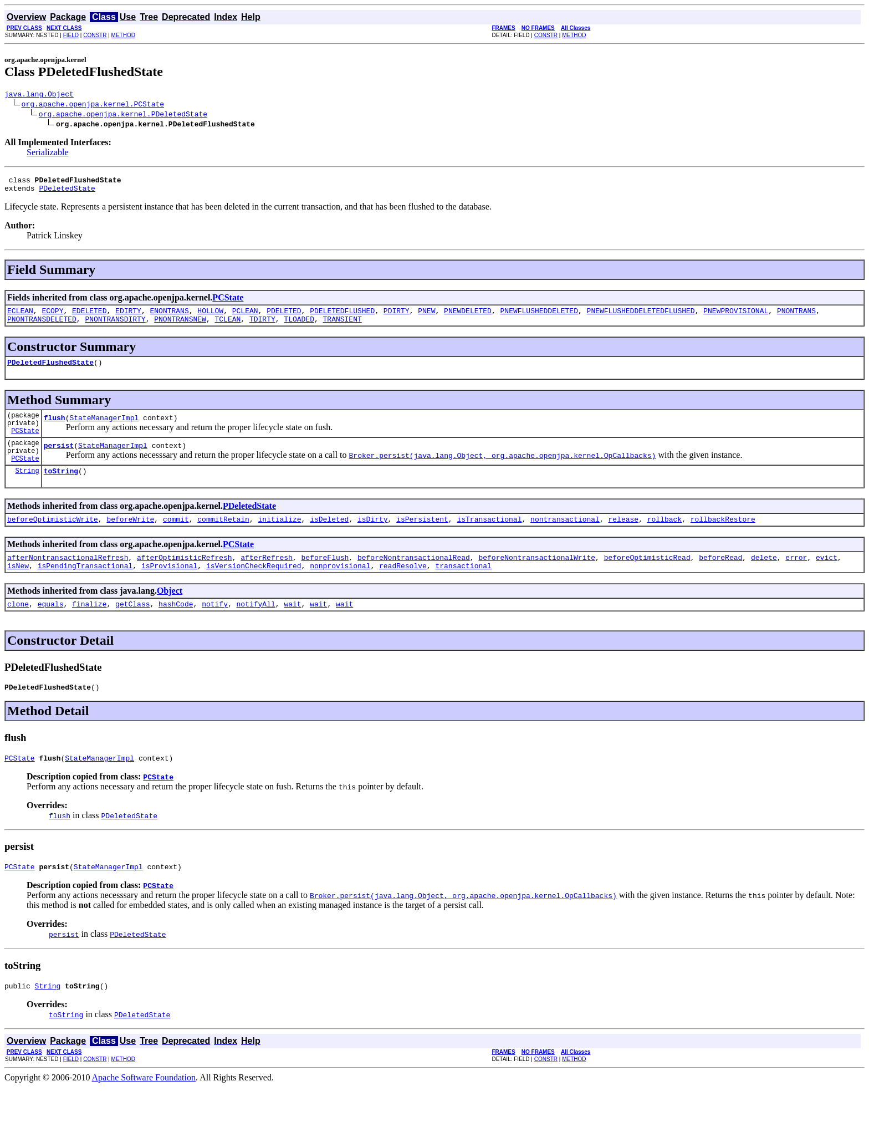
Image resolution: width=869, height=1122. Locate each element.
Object (169, 617)
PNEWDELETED (468, 317)
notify (215, 632)
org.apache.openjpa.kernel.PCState (93, 105)
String (27, 492)
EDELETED (89, 317)
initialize (279, 542)
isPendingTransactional (85, 592)
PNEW (426, 317)
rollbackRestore (723, 542)
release (623, 542)
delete (764, 582)
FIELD (71, 35)
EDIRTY (128, 317)
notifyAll (256, 632)
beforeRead (720, 582)
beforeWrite (130, 542)
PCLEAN (245, 317)
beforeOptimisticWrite (52, 542)
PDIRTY (397, 317)
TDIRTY (262, 327)
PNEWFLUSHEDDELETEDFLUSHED (640, 317)
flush (54, 431)
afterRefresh (267, 582)
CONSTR (94, 35)
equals (51, 632)
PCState (227, 302)
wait (292, 632)
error (796, 582)
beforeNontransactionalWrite (536, 582)
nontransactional (565, 542)
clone (18, 632)
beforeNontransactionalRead (413, 582)
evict (826, 582)
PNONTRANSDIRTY (115, 327)
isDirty (372, 542)
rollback (664, 542)
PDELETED (284, 317)
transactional (463, 592)
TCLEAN (227, 327)
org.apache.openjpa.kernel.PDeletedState (123, 115)
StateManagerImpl (104, 431)
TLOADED (299, 327)
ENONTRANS (169, 317)
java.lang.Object (39, 95)
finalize (89, 632)
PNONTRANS (796, 317)
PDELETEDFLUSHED (342, 317)
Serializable (48, 154)
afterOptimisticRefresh (184, 582)
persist (59, 463)
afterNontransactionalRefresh (67, 582)
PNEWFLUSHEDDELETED (538, 317)
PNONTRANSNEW (180, 327)
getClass (132, 632)
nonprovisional (340, 592)
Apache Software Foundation (144, 1112)
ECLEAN (20, 317)
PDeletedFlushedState (50, 372)
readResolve (403, 592)
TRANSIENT (342, 327)
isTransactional (489, 542)
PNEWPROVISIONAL (735, 317)
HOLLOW (210, 317)
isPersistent (422, 542)
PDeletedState (67, 193)
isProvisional (169, 592)
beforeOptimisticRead (647, 582)
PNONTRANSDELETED (41, 327)
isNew (18, 592)
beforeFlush (325, 582)
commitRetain (223, 542)
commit (176, 542)
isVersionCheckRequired (253, 592)
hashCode (176, 632)
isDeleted (329, 542)
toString (61, 492)
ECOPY (52, 317)
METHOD (123, 35)
